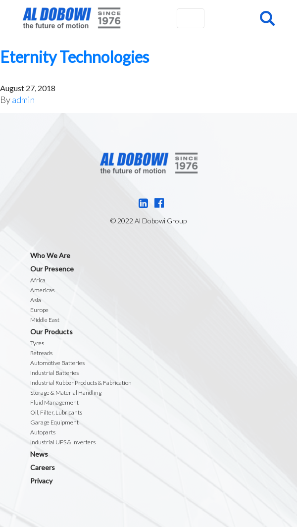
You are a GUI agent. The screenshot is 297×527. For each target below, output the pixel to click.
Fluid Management (54, 402)
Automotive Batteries (57, 363)
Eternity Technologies (74, 56)
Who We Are (50, 255)
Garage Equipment (54, 422)
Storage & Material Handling (65, 392)
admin (23, 99)
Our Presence (52, 268)
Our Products (51, 331)
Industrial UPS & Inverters (63, 442)
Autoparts (42, 432)
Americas (42, 290)
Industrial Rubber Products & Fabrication (81, 382)
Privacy (41, 480)
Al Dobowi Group (71, 18)
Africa (38, 280)
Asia (35, 300)
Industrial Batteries (54, 372)
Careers (42, 467)
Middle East (44, 319)
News (39, 454)
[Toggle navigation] (190, 18)
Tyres (37, 343)
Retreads (41, 353)
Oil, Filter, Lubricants (56, 412)
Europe (39, 310)
